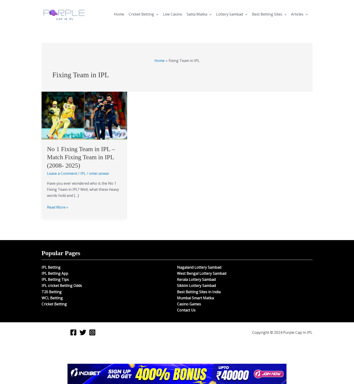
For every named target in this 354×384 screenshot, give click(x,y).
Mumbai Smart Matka (195, 297)
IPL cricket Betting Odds (62, 285)
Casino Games (189, 304)
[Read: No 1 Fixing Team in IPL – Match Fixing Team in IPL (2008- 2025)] (84, 115)
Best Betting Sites (269, 14)
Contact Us (186, 310)
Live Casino (172, 14)
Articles (299, 14)
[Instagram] (92, 332)
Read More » (57, 207)
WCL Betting (52, 297)
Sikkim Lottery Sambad (196, 285)
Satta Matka (199, 14)
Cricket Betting (143, 14)
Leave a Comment (62, 173)
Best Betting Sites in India (199, 291)
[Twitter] (82, 332)
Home (119, 14)
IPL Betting (51, 267)
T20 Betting (52, 291)
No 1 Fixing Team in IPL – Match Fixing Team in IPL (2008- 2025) (81, 157)
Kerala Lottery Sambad (196, 279)
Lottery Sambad (231, 14)
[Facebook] (73, 332)
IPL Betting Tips (55, 279)
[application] (156, 14)
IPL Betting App (55, 273)
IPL (83, 173)
